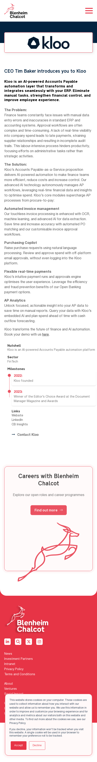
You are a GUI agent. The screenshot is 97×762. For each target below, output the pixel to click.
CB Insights (32, 424)
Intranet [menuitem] (9, 664)
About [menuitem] (8, 683)
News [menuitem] (8, 654)
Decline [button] (37, 745)
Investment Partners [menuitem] (18, 659)
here (45, 334)
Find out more (49, 522)
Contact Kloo (37, 434)
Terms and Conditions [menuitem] (19, 674)
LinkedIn (29, 420)
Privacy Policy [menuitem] (13, 669)
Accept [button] (18, 745)
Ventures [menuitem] (10, 689)
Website (30, 415)
